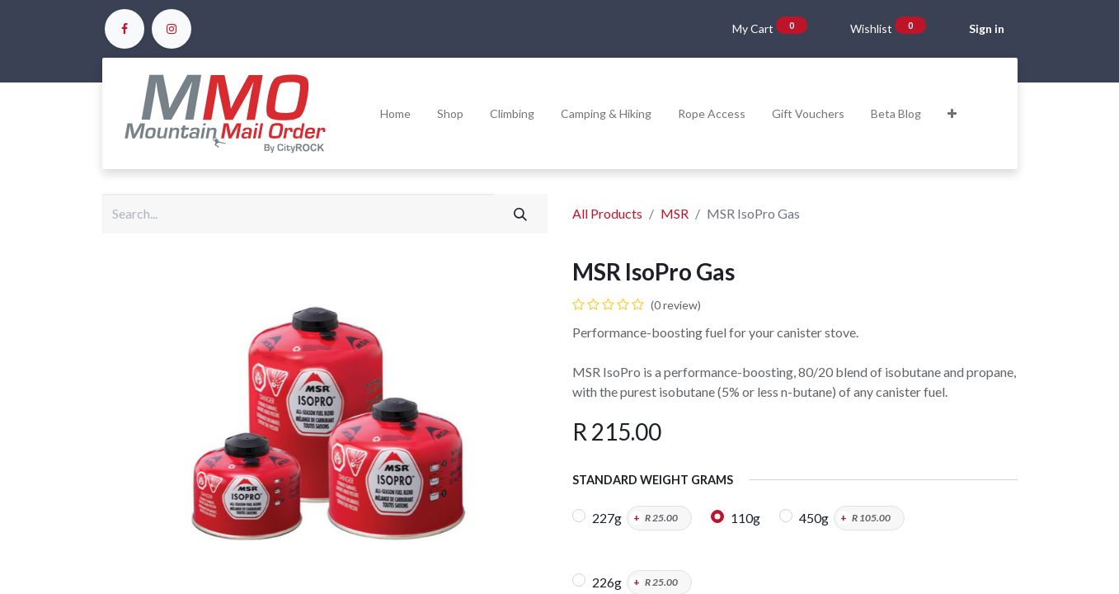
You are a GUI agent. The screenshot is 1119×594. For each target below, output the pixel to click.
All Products (607, 213)
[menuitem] (395, 113)
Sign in (986, 28)
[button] (952, 113)
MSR (675, 213)
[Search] (520, 213)
